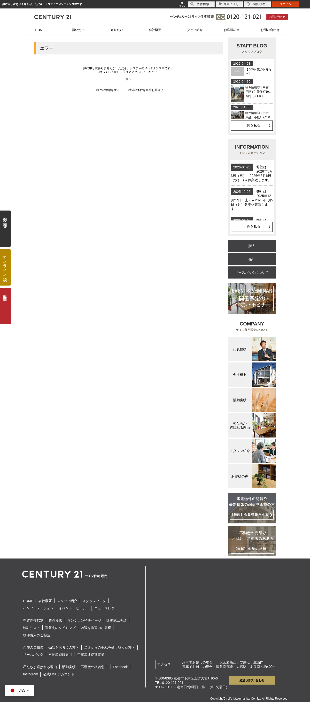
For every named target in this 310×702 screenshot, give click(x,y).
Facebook (120, 667)
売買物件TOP (33, 620)
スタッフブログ (94, 601)
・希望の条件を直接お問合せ (144, 90)
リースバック (33, 655)
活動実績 (69, 667)
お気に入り (228, 4)
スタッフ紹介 (193, 30)
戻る (128, 79)
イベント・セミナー (74, 608)
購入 (251, 246)
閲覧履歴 (256, 4)
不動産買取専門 (60, 655)
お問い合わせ (277, 16)
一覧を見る (251, 125)
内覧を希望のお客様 (96, 628)
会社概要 (155, 30)
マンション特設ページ (84, 620)
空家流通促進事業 (90, 655)
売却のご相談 (33, 647)
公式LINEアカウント (58, 674)
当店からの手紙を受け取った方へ (109, 647)
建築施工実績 (116, 620)
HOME (40, 30)
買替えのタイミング (60, 628)
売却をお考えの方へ (63, 647)
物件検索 (55, 620)
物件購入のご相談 (36, 635)
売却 (251, 259)
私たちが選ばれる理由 (40, 667)
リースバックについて (252, 272)
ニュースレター (106, 608)
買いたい (78, 30)
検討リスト (31, 628)
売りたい (116, 30)
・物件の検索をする (106, 90)
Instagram (30, 674)
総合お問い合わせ (252, 680)
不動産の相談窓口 (94, 667)
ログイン (285, 4)
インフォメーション (38, 608)
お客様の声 (232, 30)
